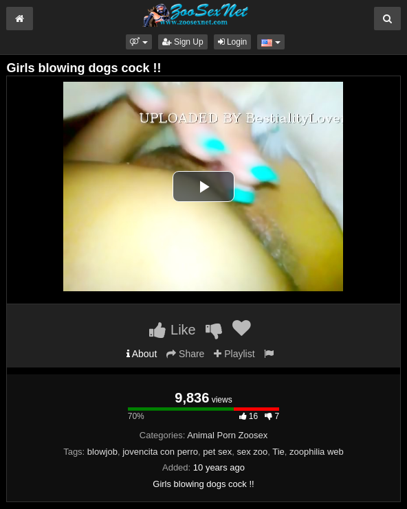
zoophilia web (316, 451)
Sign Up (183, 42)
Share (185, 353)
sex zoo (251, 451)
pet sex (217, 451)
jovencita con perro (160, 451)
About (141, 353)
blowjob (102, 451)
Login (233, 42)
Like (172, 329)
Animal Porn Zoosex (227, 435)
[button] (138, 41)
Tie (278, 451)
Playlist (234, 353)
